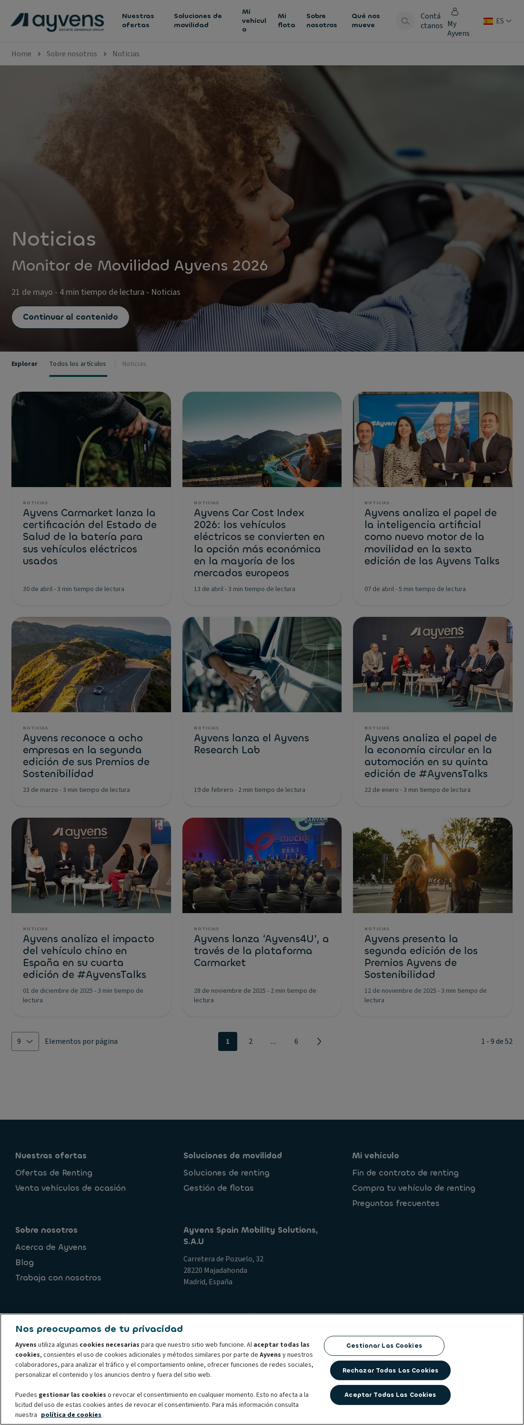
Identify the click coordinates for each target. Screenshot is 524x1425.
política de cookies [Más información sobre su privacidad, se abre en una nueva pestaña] (71, 1416)
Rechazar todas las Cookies (390, 1371)
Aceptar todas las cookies (390, 1396)
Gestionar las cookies (384, 1346)
